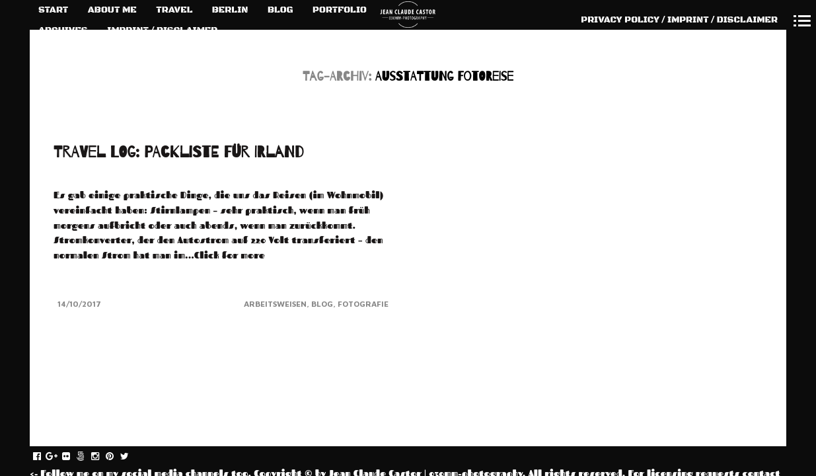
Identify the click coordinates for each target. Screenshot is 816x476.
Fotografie (363, 304)
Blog (322, 304)
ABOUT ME (112, 10)
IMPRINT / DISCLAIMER (162, 30)
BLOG (280, 10)
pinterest (116, 457)
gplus (58, 457)
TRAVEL (174, 10)
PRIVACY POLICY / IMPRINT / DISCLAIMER (679, 20)
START (53, 10)
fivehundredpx (87, 457)
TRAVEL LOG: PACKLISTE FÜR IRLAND (179, 152)
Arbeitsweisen (275, 304)
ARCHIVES (63, 30)
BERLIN (230, 10)
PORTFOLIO (340, 10)
